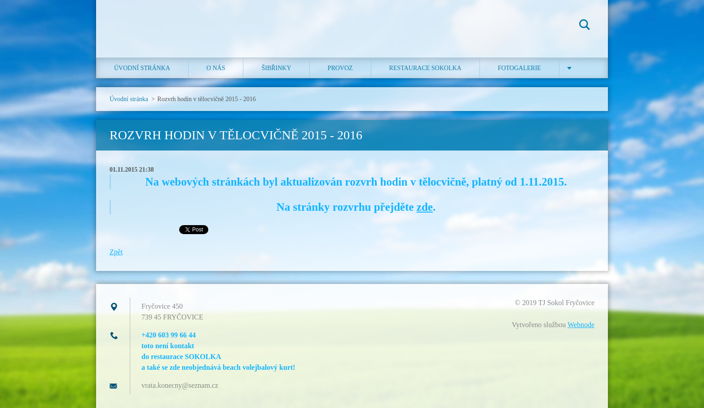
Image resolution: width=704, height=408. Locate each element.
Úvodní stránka (142, 68)
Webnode (581, 324)
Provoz (340, 68)
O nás (216, 68)
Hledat (584, 26)
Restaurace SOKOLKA (425, 68)
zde (425, 207)
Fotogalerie (519, 68)
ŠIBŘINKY (276, 68)
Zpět (116, 252)
